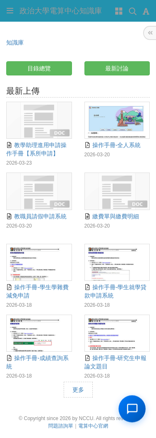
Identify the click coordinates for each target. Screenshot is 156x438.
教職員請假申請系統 (36, 216)
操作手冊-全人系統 (112, 145)
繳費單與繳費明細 (111, 216)
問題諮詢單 (60, 426)
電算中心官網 (93, 426)
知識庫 (15, 42)
